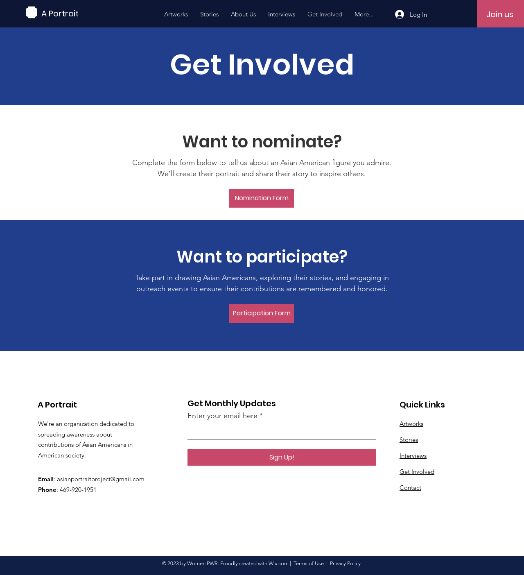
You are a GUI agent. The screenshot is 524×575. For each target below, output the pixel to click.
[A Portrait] (78, 13)
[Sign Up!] (281, 457)
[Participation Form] (261, 313)
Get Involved (417, 471)
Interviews (413, 456)
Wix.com (279, 563)
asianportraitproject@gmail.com (101, 479)
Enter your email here (222, 415)
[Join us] (500, 14)
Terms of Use (309, 563)
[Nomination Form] (261, 198)
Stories (409, 440)
